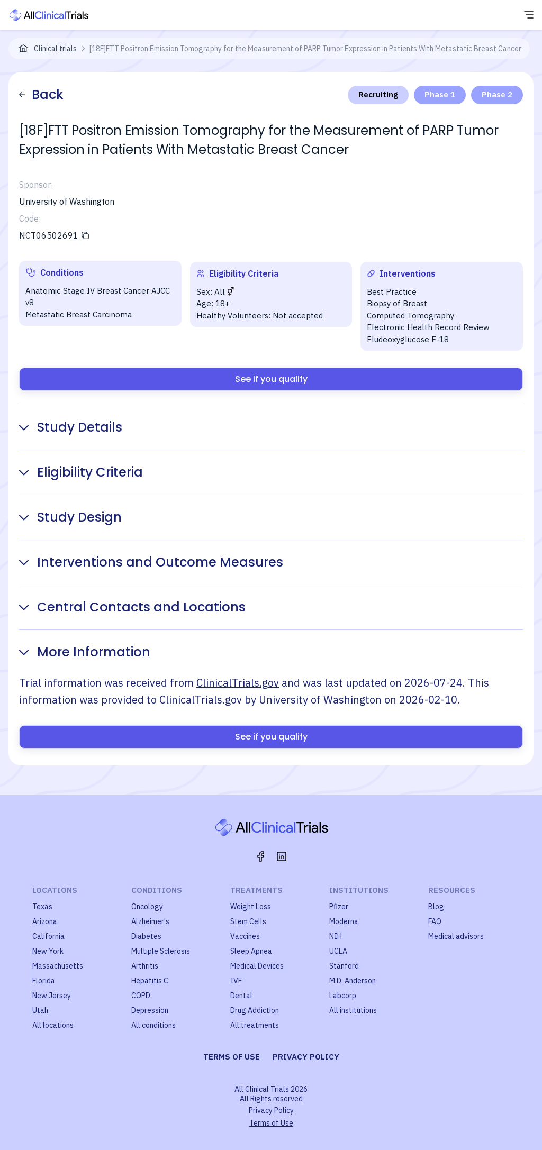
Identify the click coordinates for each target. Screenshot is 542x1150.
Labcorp (342, 995)
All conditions (153, 1025)
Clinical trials (55, 48)
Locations (54, 890)
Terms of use (231, 1057)
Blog (436, 906)
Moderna (343, 921)
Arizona (44, 921)
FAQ (434, 921)
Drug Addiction (254, 1010)
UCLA (338, 951)
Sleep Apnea (251, 951)
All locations (53, 1025)
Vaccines (245, 936)
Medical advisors (456, 936)
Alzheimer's (150, 921)
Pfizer (338, 906)
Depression (149, 1010)
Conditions (156, 890)
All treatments (254, 1025)
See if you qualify (271, 379)
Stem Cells (248, 921)
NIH (335, 936)
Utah (40, 1010)
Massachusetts (57, 966)
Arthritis (144, 966)
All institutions (353, 1010)
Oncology (147, 906)
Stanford (344, 966)
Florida (43, 980)
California (48, 936)
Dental (241, 995)
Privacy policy (306, 1057)
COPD (140, 995)
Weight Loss (250, 906)
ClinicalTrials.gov (237, 683)
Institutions (359, 890)
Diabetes (146, 936)
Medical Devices (257, 966)
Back (41, 94)
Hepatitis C (149, 980)
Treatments (256, 890)
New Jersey (51, 995)
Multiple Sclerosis (160, 951)
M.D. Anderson (352, 980)
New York (48, 951)
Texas (42, 906)
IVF (236, 980)
